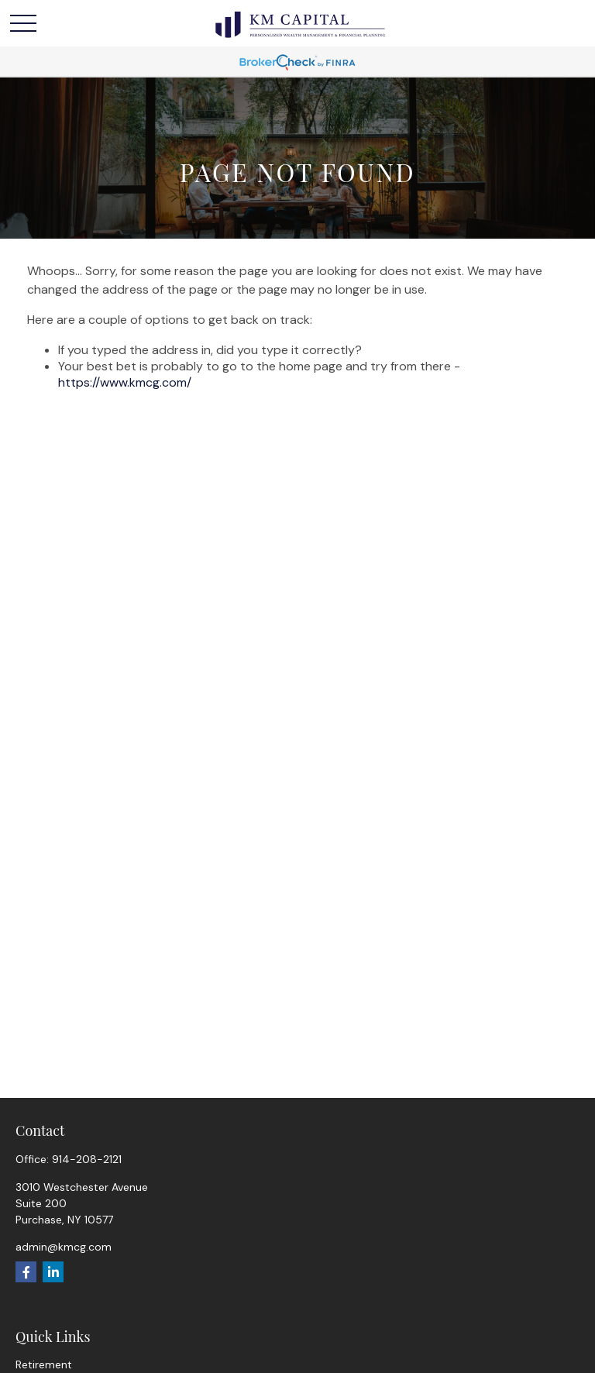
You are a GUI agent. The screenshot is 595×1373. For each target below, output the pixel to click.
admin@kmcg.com (63, 1247)
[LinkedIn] (53, 1271)
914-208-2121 (87, 1159)
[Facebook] (25, 1271)
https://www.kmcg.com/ (124, 382)
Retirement (43, 1364)
